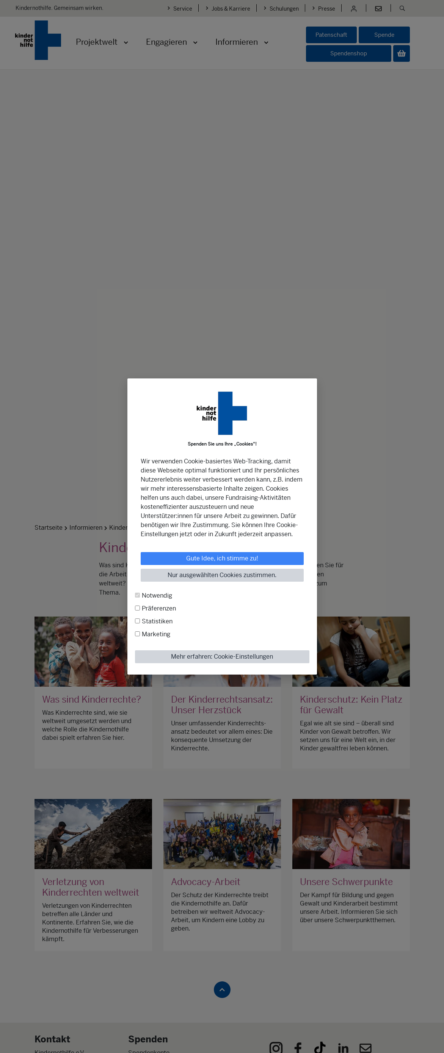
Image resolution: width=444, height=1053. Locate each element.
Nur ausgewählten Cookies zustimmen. (222, 575)
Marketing (156, 634)
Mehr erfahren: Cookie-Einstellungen (222, 657)
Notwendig (157, 595)
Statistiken (157, 621)
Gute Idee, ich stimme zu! (222, 558)
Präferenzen (159, 608)
